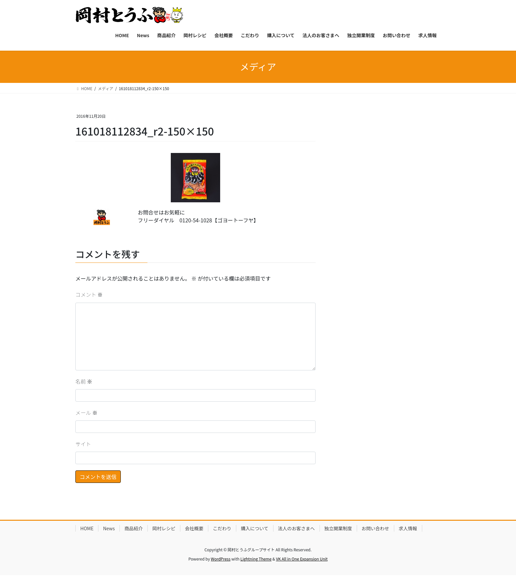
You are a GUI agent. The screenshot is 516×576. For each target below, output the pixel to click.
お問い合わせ (375, 529)
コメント (89, 295)
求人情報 (408, 529)
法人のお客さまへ (296, 529)
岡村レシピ (163, 529)
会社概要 (194, 529)
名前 (83, 382)
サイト (83, 445)
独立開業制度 (338, 529)
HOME (86, 529)
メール (86, 413)
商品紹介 (133, 529)
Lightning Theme (255, 560)
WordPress (221, 560)
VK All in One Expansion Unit (302, 560)
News (109, 529)
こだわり (222, 529)
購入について (255, 529)
